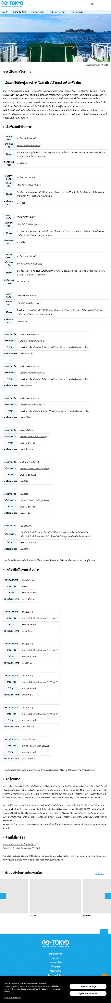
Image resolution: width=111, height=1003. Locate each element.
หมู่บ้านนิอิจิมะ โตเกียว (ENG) (58, 532)
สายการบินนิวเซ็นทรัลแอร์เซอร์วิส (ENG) (38, 618)
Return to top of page (104, 931)
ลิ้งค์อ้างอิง (55, 967)
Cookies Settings (88, 986)
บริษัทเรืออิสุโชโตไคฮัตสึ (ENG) (33, 437)
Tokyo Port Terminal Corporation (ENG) (20, 848)
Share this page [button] (100, 4)
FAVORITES (103, 4)
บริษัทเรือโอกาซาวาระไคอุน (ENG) (34, 468)
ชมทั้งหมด (99, 874)
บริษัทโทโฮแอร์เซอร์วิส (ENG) (34, 746)
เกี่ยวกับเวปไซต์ (55, 954)
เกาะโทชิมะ (21, 786)
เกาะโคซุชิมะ (62, 786)
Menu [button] (108, 4)
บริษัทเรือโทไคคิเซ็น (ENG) (28, 146)
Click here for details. (12, 998)
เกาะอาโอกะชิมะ (26, 805)
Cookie (55, 958)
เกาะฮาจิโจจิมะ (10, 805)
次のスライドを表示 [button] (108, 896)
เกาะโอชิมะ (8, 786)
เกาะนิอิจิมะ (33, 786)
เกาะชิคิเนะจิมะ (47, 786)
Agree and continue (88, 993)
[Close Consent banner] (107, 979)
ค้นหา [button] (96, 4)
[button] (92, 4)
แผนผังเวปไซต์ (55, 962)
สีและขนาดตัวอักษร (56, 975)
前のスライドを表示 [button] (3, 896)
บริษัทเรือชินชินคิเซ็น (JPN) (31, 532)
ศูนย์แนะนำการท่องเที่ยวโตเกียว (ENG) (20, 844)
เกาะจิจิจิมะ (86, 813)
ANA (24, 586)
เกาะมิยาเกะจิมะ (77, 786)
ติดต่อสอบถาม (55, 971)
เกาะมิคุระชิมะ (92, 786)
